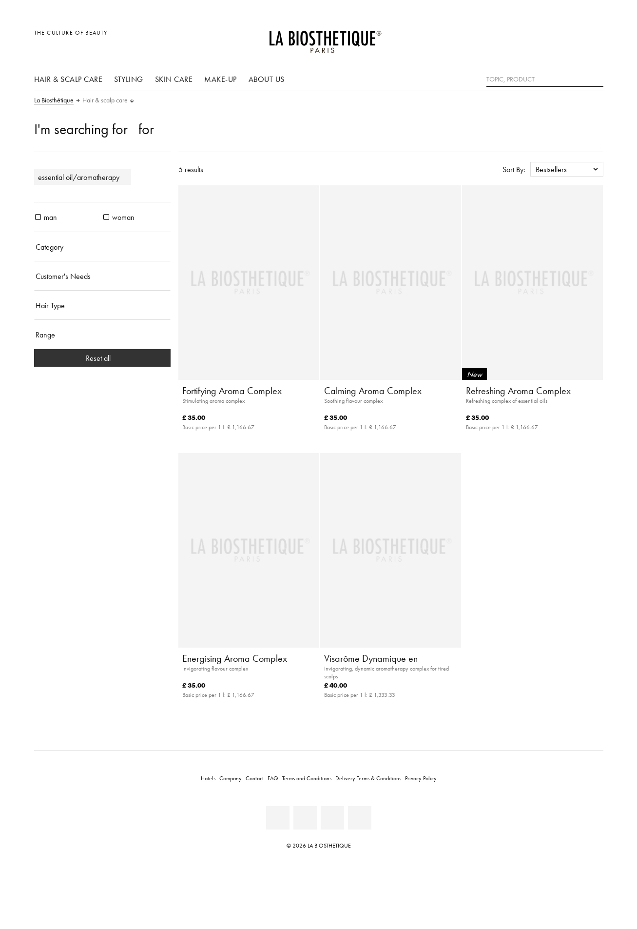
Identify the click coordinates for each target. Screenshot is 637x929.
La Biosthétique (54, 100)
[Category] (102, 246)
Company (230, 778)
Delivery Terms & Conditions (368, 778)
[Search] (596, 78)
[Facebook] (278, 818)
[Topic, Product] (544, 79)
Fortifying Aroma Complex (232, 390)
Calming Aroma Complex (373, 390)
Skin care (174, 79)
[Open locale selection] (549, 38)
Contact (255, 778)
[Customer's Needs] (102, 276)
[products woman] (106, 217)
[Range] (102, 334)
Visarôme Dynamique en (371, 658)
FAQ (273, 778)
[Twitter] (359, 818)
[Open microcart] (593, 38)
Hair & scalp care (68, 79)
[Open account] (571, 38)
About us (267, 79)
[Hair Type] (102, 305)
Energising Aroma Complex (234, 658)
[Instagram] (332, 818)
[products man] (38, 217)
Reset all (102, 358)
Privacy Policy (421, 778)
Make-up (220, 79)
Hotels (208, 778)
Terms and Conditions (306, 778)
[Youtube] (305, 818)
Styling (128, 79)
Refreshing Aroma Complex (518, 390)
